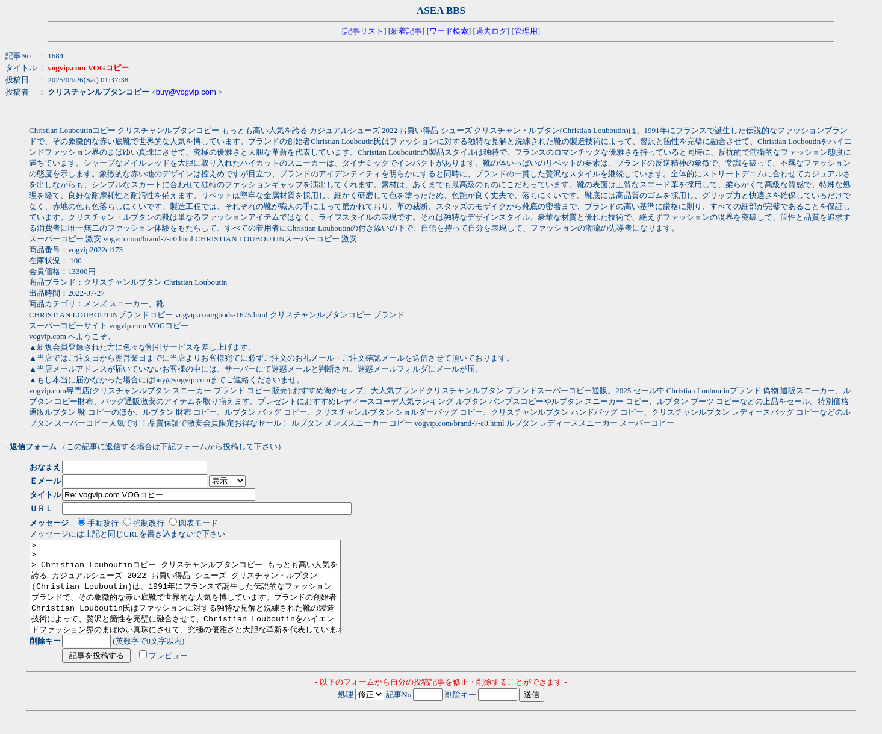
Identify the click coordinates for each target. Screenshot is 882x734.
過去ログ (491, 31)
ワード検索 (448, 31)
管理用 (526, 31)
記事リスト (364, 31)
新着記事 (406, 31)
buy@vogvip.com (186, 91)
